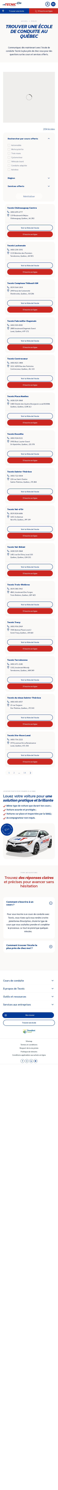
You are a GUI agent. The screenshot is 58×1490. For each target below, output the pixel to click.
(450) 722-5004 (16, 476)
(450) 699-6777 (16, 212)
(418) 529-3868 (16, 400)
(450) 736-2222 (16, 739)
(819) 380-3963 (16, 589)
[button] (53, 4)
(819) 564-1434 (16, 287)
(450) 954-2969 (16, 626)
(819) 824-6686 (16, 513)
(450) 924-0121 (16, 438)
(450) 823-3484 (16, 363)
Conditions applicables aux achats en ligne (29, 1055)
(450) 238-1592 (16, 249)
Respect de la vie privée (29, 1048)
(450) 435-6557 (16, 701)
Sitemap (29, 1041)
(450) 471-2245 (16, 664)
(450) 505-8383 (16, 325)
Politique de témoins (29, 1051)
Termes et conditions (29, 1044)
